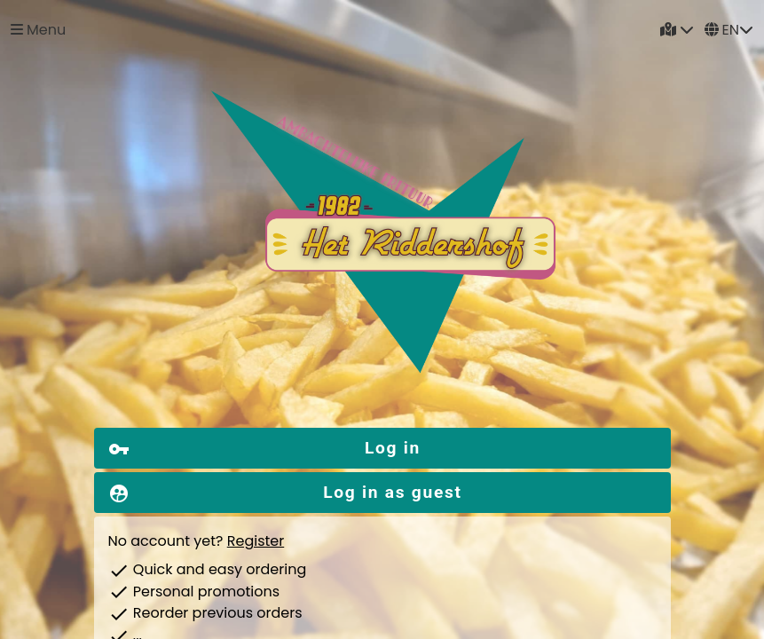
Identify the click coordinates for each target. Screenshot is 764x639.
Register (255, 541)
